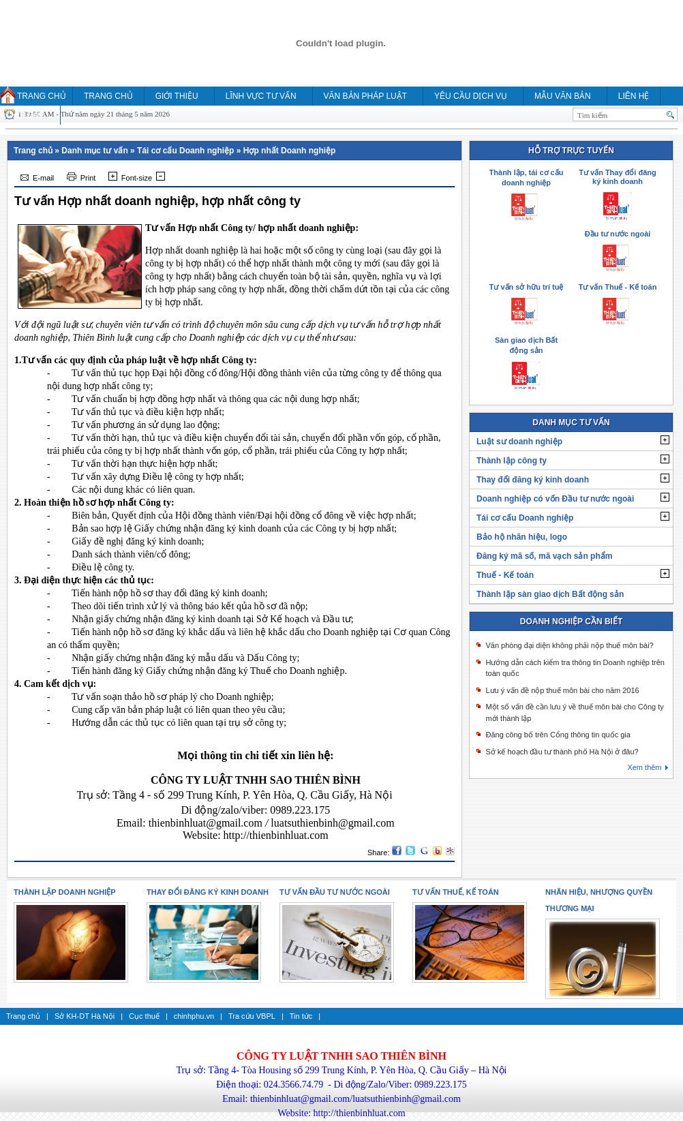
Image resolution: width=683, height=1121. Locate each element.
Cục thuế (144, 1016)
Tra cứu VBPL (251, 1016)
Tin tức (301, 1016)
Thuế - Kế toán (505, 575)
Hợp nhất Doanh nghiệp (289, 150)
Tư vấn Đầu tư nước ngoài (334, 892)
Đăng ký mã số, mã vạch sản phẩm (544, 556)
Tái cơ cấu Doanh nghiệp (185, 150)
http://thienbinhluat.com (276, 835)
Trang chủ (41, 96)
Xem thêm (644, 767)
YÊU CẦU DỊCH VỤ (470, 96)
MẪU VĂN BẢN (562, 96)
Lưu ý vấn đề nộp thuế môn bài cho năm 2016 (562, 690)
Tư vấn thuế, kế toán (455, 892)
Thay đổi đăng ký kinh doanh (532, 480)
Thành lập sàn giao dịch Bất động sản (550, 594)
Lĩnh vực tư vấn (261, 96)
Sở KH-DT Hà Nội (85, 1016)
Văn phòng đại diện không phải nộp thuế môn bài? (569, 645)
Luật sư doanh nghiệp (519, 441)
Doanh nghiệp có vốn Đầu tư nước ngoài (555, 499)
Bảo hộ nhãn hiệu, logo (521, 537)
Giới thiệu (176, 96)
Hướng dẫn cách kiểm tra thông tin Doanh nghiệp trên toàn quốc (575, 668)
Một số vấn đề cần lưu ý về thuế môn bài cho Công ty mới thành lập (574, 712)
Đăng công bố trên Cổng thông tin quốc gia (557, 735)
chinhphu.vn (194, 1016)
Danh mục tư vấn (94, 150)
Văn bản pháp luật (365, 96)
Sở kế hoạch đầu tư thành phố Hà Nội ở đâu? (561, 752)
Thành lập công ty (511, 460)
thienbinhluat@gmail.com (205, 823)
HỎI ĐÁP (27, 115)
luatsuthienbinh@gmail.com (332, 823)
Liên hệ (634, 96)
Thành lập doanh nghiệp (65, 892)
